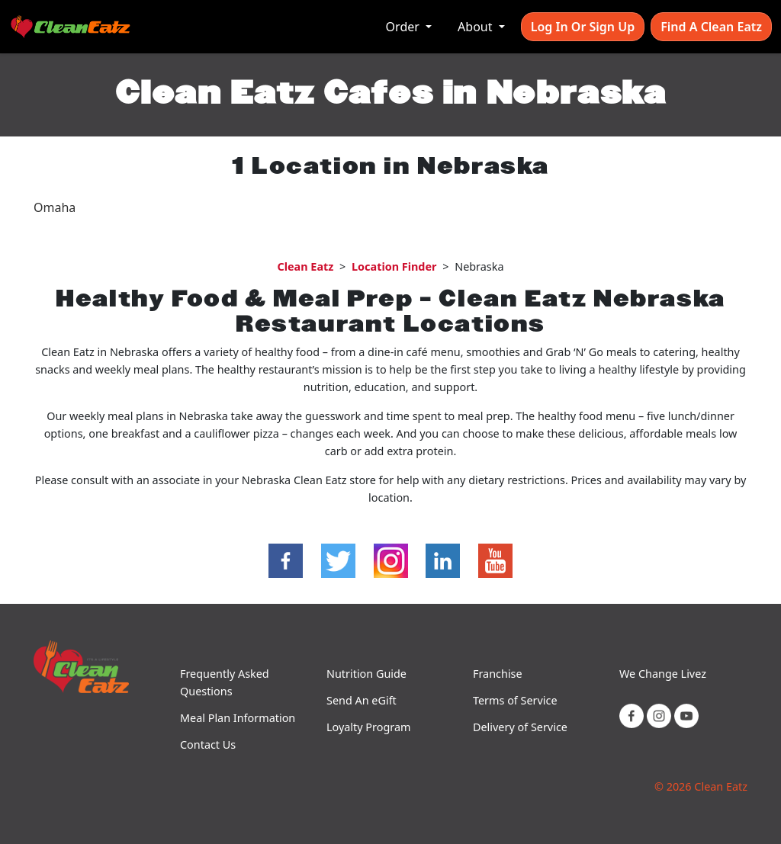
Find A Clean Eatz (711, 26)
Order (404, 26)
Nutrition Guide (366, 673)
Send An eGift (361, 700)
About (477, 26)
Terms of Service (515, 700)
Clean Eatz (305, 266)
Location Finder (394, 266)
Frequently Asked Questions (224, 682)
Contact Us (208, 744)
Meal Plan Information (237, 718)
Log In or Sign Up (583, 26)
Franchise (497, 673)
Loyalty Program (368, 727)
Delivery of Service (520, 727)
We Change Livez (662, 673)
